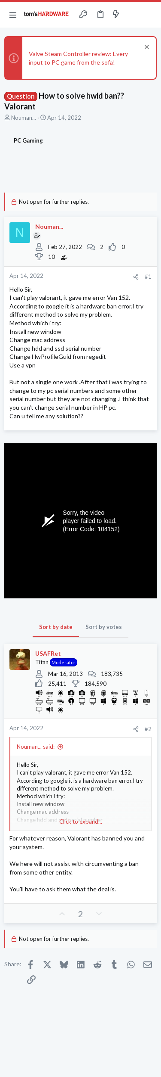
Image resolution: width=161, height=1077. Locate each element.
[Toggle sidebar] (132, 14)
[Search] (149, 15)
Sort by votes (103, 626)
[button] (12, 14)
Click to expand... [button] (80, 821)
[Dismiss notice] (145, 48)
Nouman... (23, 117)
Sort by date (56, 626)
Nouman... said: (36, 746)
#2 (148, 728)
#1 (148, 276)
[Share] (136, 277)
